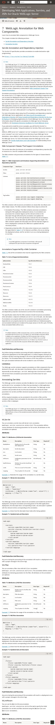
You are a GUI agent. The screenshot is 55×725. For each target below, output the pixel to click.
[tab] (24, 445)
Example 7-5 (6, 696)
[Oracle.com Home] (4, 2)
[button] (8, 2)
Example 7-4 (6, 610)
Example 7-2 (6, 474)
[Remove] (18, 2)
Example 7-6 (23, 715)
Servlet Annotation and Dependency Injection (19, 36)
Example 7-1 (6, 438)
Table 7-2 (5, 234)
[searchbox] (34, 2)
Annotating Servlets (11, 39)
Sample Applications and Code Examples (23, 125)
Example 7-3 (6, 576)
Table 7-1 (5, 141)
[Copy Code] (49, 445)
